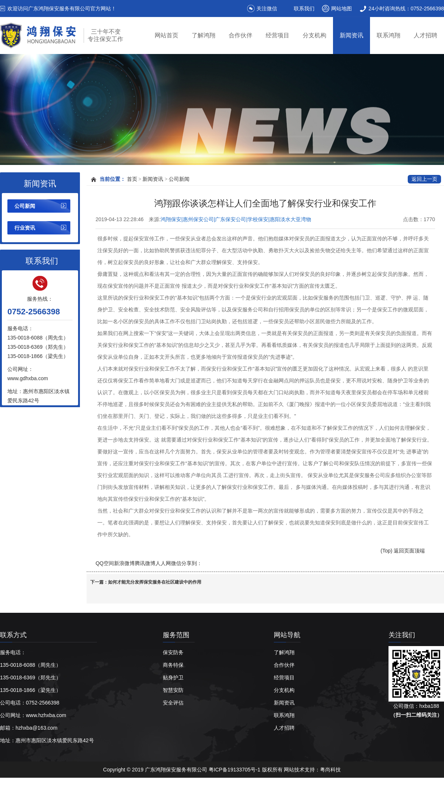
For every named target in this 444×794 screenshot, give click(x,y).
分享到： (191, 563)
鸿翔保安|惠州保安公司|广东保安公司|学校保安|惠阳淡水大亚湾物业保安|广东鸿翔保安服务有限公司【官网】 (236, 219)
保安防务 (173, 652)
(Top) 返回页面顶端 (403, 551)
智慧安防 (173, 690)
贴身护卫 (173, 677)
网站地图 (341, 8)
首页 (132, 179)
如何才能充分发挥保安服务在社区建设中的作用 (154, 582)
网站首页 (166, 35)
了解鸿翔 (203, 35)
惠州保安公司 (130, 786)
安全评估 (173, 703)
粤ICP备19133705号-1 (235, 770)
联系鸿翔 (388, 35)
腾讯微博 (145, 563)
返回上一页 (424, 179)
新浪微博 (124, 563)
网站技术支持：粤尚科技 (312, 770)
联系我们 (304, 8)
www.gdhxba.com (27, 378)
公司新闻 (24, 206)
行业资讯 (24, 228)
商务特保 (173, 665)
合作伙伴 (240, 35)
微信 (176, 563)
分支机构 (314, 35)
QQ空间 (104, 563)
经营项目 (277, 35)
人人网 (163, 563)
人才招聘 (425, 35)
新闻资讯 (351, 35)
